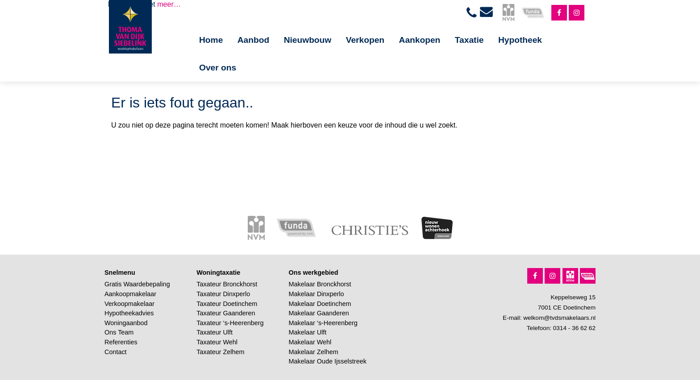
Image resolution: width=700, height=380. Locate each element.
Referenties (121, 342)
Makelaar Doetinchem (320, 303)
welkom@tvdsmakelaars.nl (559, 317)
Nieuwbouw (308, 40)
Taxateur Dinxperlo (223, 293)
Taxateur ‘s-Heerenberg (229, 322)
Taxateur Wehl (217, 342)
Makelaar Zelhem (313, 351)
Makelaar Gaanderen (319, 313)
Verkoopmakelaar (129, 303)
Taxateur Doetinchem (226, 303)
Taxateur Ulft (214, 332)
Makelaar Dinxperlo (316, 293)
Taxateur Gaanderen (225, 313)
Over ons (217, 67)
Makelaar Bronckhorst (320, 284)
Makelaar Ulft (308, 332)
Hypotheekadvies (129, 313)
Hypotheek (520, 40)
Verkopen (365, 40)
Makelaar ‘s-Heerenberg (323, 322)
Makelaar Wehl (310, 342)
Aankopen (420, 40)
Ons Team (118, 332)
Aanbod (253, 40)
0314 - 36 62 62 (574, 328)
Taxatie (469, 40)
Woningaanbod (126, 322)
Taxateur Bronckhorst (226, 284)
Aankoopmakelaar (130, 293)
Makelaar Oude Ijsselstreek (328, 361)
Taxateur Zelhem (220, 351)
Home (211, 40)
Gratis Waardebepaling (137, 284)
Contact (115, 351)
